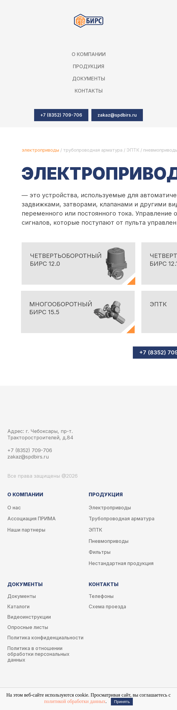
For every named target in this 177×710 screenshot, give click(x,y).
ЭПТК (132, 150)
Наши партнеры (26, 530)
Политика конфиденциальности (45, 638)
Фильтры (100, 552)
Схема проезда (107, 607)
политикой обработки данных (75, 701)
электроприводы (41, 150)
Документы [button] (88, 79)
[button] (117, 115)
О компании (89, 54)
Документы (21, 596)
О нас (14, 508)
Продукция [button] (88, 66)
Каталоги (18, 607)
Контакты (89, 91)
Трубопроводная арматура (121, 519)
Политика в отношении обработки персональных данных (38, 654)
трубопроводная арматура (92, 150)
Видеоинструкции (29, 617)
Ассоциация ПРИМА (31, 519)
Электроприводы (110, 508)
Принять (122, 701)
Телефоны (101, 596)
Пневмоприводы (109, 541)
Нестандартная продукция (121, 563)
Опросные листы (27, 627)
